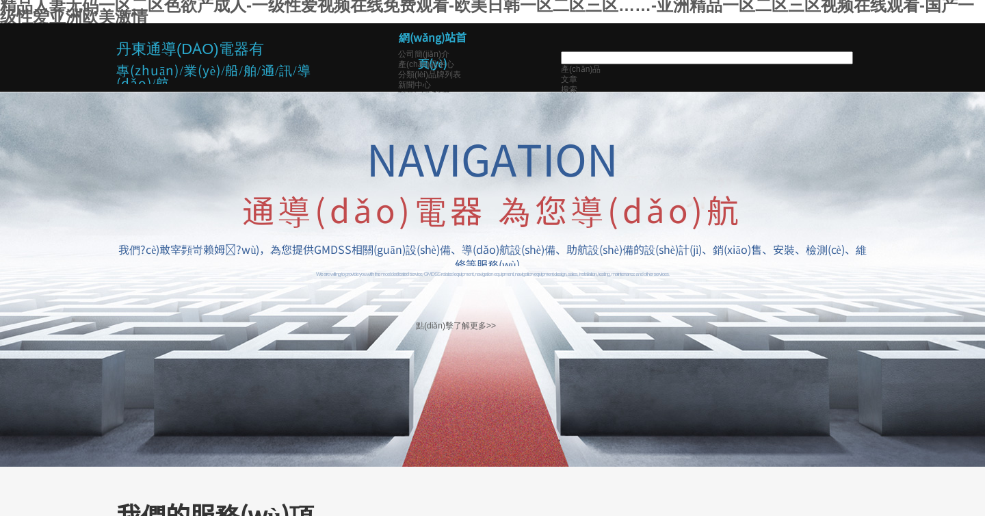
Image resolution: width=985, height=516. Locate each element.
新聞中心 (414, 85)
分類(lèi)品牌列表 (429, 74)
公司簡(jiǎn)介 (423, 54)
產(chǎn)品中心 (426, 64)
